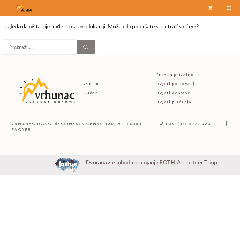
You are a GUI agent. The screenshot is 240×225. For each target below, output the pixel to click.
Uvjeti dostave (173, 92)
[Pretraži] (86, 47)
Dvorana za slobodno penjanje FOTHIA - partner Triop (151, 162)
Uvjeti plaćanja (174, 101)
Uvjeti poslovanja (177, 83)
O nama (92, 83)
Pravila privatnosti (178, 74)
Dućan (91, 92)
